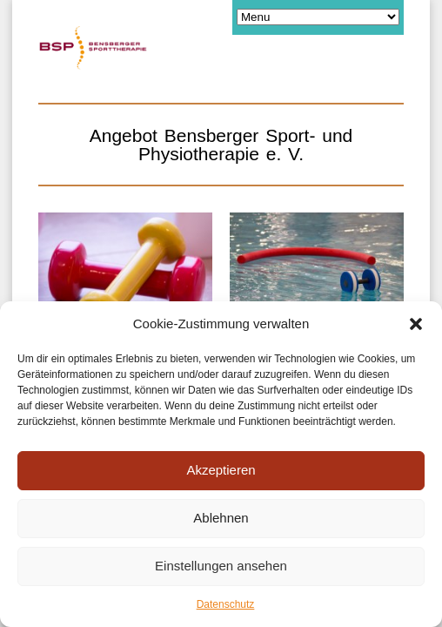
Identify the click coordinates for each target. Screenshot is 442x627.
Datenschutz (226, 604)
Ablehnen (220, 517)
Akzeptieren (220, 469)
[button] (416, 324)
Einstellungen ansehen (221, 565)
